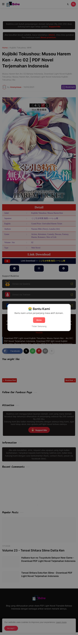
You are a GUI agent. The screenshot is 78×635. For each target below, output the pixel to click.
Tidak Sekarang (39, 326)
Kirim (39, 320)
